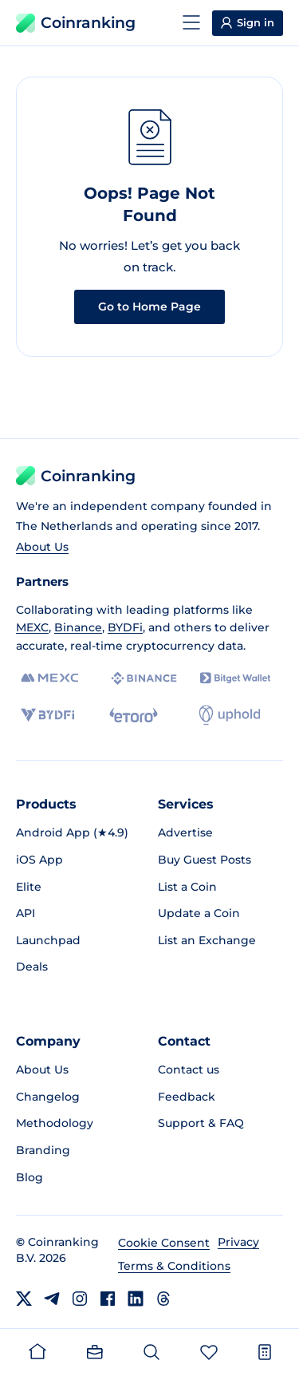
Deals (32, 966)
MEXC (32, 627)
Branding (43, 1150)
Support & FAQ (201, 1123)
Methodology (54, 1123)
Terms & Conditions (174, 1266)
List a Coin (187, 887)
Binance (78, 627)
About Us (42, 547)
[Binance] (144, 678)
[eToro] (133, 715)
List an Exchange (207, 940)
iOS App (39, 859)
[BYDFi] (47, 715)
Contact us (188, 1069)
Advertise (185, 832)
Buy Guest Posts (204, 859)
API (25, 913)
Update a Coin (199, 913)
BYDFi (125, 627)
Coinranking (76, 23)
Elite (28, 887)
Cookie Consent (164, 1243)
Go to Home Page (149, 306)
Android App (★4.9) (72, 832)
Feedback (186, 1096)
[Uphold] (230, 715)
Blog (29, 1177)
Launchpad (48, 940)
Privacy (238, 1242)
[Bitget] (235, 678)
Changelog (48, 1096)
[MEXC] (50, 678)
